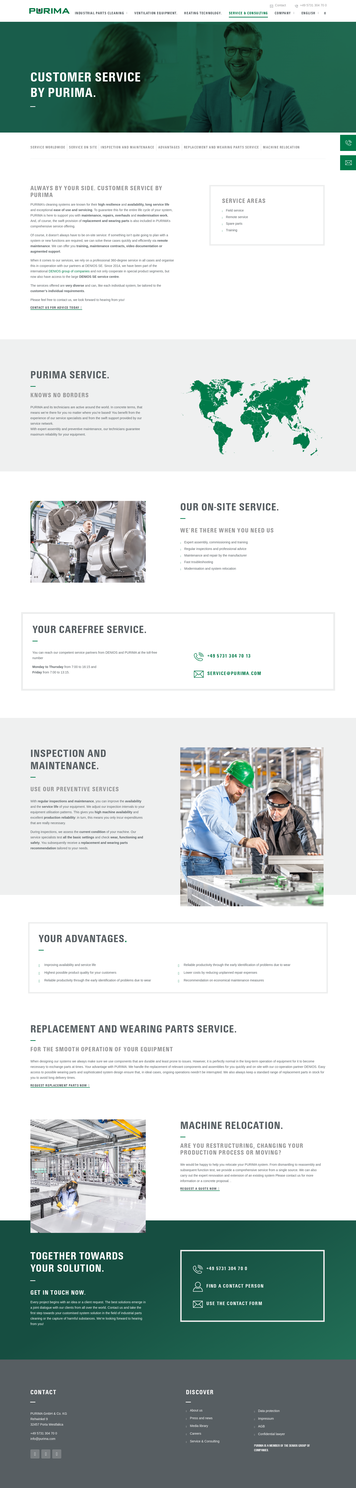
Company (285, 13)
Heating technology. (203, 13)
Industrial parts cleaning (101, 13)
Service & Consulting (248, 13)
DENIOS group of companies (69, 271)
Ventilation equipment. (155, 13)
